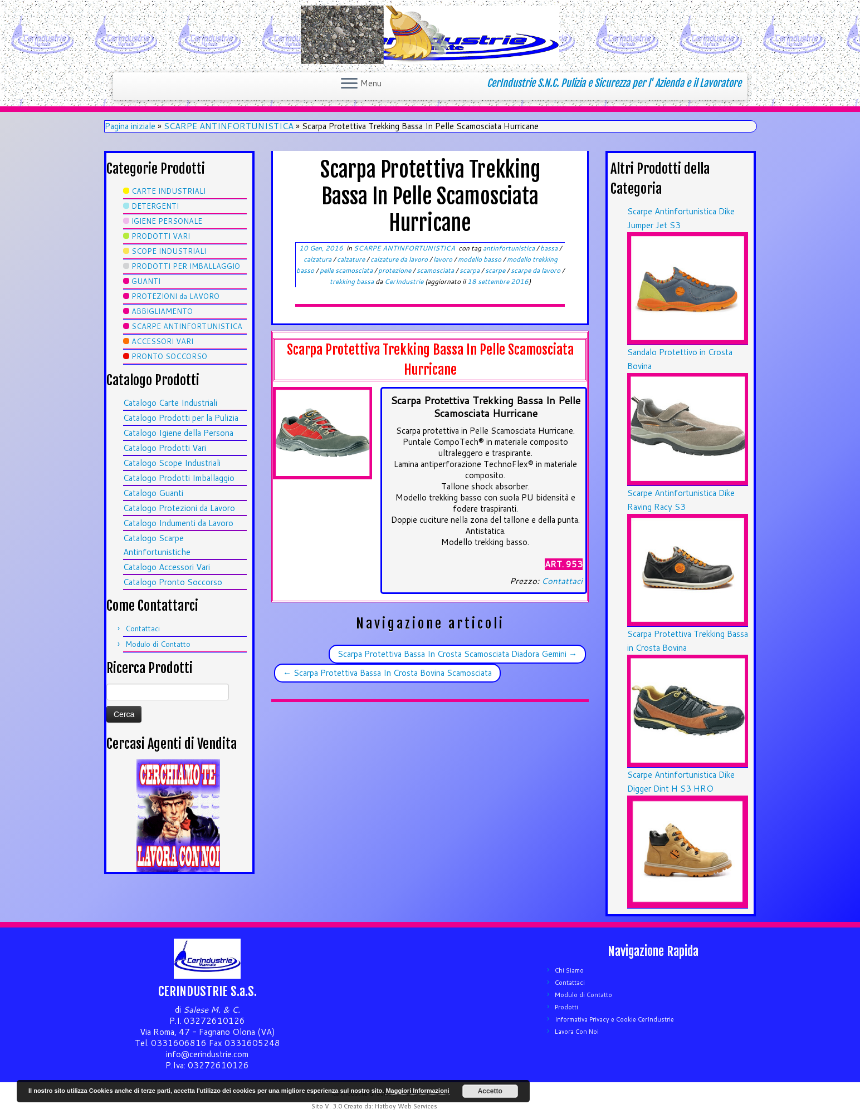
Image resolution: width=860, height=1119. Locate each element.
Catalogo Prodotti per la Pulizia (180, 418)
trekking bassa (352, 281)
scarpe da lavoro (536, 270)
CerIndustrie (403, 281)
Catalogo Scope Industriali (172, 463)
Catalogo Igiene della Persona (178, 433)
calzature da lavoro (399, 259)
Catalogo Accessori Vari (166, 567)
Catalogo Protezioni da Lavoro (179, 508)
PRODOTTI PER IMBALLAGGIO (185, 266)
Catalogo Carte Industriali (170, 403)
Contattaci (142, 629)
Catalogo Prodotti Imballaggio (178, 478)
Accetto (490, 1091)
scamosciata (436, 270)
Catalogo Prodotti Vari (164, 448)
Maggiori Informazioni (417, 1090)
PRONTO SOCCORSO (169, 356)
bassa (549, 248)
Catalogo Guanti (153, 493)
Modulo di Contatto (157, 644)
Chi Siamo (569, 970)
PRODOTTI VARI (160, 236)
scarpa (470, 270)
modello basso (480, 259)
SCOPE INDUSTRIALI (168, 251)
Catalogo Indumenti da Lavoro (178, 523)
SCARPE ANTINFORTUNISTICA (229, 126)
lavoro (443, 259)
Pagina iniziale (130, 126)
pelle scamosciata (347, 270)
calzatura (318, 259)
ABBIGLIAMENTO (162, 311)
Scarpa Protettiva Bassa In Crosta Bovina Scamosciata (387, 673)
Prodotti (566, 1007)
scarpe (496, 270)
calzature (352, 259)
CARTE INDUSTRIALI (168, 191)
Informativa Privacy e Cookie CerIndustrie (614, 1019)
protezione (395, 270)
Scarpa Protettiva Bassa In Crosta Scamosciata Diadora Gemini (457, 654)
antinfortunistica (509, 248)
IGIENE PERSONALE (166, 221)
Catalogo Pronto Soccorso (172, 582)
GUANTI (145, 281)
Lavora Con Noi (577, 1031)
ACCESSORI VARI (162, 341)
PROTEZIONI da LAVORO (175, 296)
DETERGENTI (155, 206)
